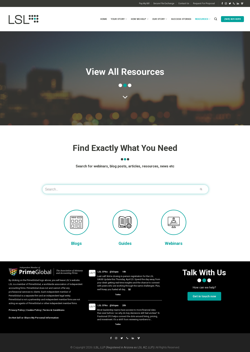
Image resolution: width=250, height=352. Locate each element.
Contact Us (183, 3)
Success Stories (181, 19)
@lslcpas (114, 272)
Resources (203, 19)
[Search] (215, 19)
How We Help (139, 19)
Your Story (119, 19)
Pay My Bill (144, 3)
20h (124, 305)
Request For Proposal (204, 3)
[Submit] (201, 189)
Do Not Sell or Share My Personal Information (34, 317)
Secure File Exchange (163, 3)
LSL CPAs (103, 271)
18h (124, 272)
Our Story (159, 19)
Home (103, 19)
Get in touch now (204, 296)
